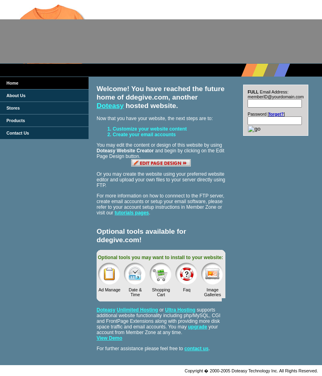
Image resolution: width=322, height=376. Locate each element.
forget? (276, 114)
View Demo (109, 338)
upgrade (197, 327)
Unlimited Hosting (137, 310)
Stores (13, 108)
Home (12, 83)
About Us (15, 95)
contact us (196, 348)
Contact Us (17, 133)
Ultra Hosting (180, 310)
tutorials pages (132, 213)
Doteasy (110, 106)
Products (15, 120)
